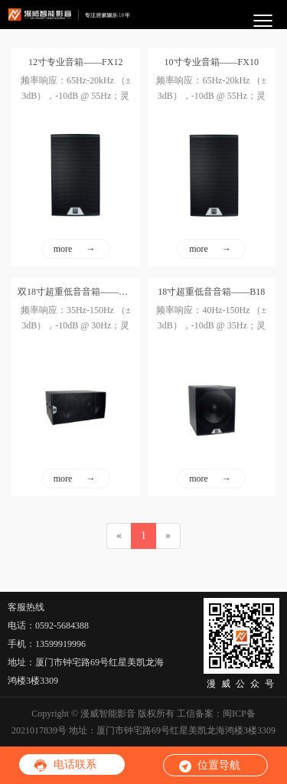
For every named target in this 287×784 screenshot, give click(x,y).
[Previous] (119, 536)
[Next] (168, 536)
